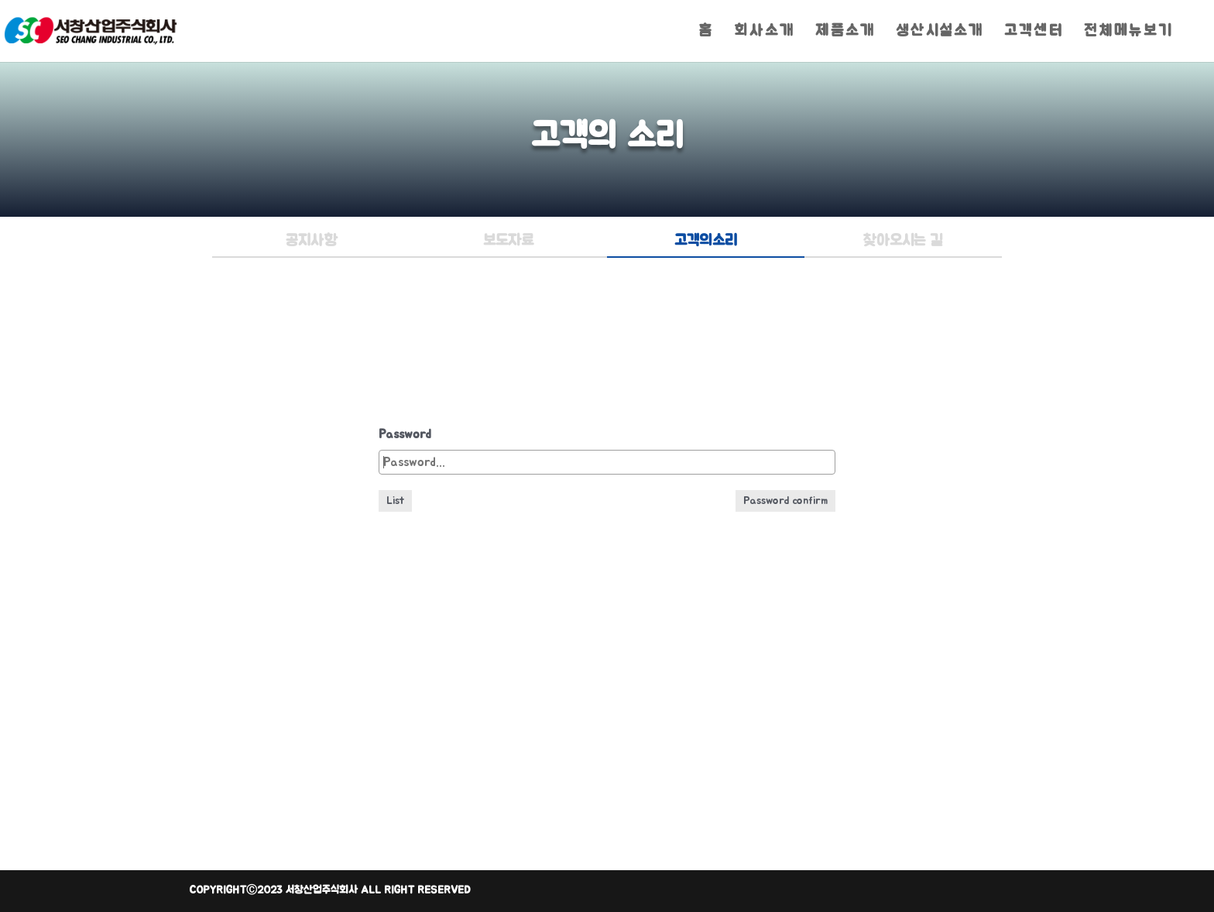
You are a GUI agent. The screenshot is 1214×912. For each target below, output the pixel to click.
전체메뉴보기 (1129, 32)
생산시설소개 (940, 32)
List (395, 500)
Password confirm (785, 500)
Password (405, 434)
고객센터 (1034, 32)
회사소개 (764, 32)
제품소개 (845, 32)
